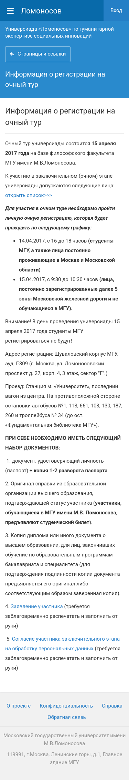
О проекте (19, 706)
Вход (116, 10)
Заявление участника (37, 606)
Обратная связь (66, 717)
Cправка (112, 706)
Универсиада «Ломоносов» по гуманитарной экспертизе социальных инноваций (59, 32)
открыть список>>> (28, 195)
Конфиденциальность (66, 706)
